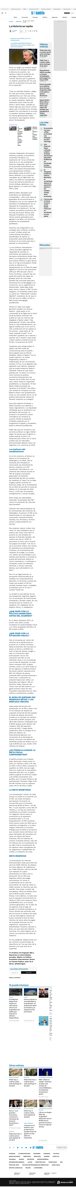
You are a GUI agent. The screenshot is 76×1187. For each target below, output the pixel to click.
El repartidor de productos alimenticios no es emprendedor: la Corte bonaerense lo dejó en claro (22, 136)
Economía (25, 17)
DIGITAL (17, 1173)
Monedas (42, 248)
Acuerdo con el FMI (33, 9)
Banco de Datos (14, 1156)
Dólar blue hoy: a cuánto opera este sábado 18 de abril (15, 1137)
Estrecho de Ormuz (15, 9)
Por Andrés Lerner (43, 1096)
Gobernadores (57, 9)
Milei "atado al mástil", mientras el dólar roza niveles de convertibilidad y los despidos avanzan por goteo (45, 1087)
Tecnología (52, 1162)
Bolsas (46, 248)
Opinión (64, 17)
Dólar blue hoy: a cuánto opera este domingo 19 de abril (45, 53)
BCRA (24, 9)
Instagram (17, 1147)
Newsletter (61, 1147)
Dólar (15, 17)
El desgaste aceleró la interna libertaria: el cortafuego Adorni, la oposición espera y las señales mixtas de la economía (48, 183)
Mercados (27, 1156)
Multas (28, 1168)
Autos (30, 1162)
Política (45, 17)
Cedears (57, 248)
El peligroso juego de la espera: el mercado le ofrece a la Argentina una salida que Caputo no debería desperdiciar (14, 1008)
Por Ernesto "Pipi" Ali (29, 1020)
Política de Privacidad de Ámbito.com (35, 1165)
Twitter (10, 1147)
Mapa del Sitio (14, 1165)
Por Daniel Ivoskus (51, 1013)
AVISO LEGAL (56, 1165)
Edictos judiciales (15, 1168)
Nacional (12, 1159)
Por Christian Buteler (14, 1020)
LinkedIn (22, 1147)
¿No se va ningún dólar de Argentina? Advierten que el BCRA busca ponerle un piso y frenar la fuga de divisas (45, 1119)
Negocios (55, 17)
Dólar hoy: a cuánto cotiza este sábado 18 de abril (29, 1114)
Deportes (30, 1159)
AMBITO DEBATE (50, 1173)
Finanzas (35, 17)
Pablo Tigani (14, 31)
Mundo (21, 1159)
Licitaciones (38, 1168)
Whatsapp (30, 1147)
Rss (61, 1162)
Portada (12, 1153)
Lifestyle (56, 1156)
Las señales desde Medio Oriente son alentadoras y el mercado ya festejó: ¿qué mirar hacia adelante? (22, 45)
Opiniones (19, 21)
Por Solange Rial (43, 1140)
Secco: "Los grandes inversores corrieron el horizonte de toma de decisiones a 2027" (14, 1118)
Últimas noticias (24, 1153)
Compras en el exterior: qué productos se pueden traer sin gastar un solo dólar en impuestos (30, 1131)
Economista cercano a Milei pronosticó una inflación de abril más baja (48, 135)
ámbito (11, 21)
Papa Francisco (67, 9)
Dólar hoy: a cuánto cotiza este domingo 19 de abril (45, 63)
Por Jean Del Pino (51, 1039)
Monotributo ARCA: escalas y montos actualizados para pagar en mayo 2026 (45, 75)
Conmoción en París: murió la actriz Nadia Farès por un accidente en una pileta (48, 207)
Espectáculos (40, 1162)
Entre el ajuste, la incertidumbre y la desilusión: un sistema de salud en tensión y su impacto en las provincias (30, 1005)
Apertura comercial (45, 9)
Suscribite (29, 972)
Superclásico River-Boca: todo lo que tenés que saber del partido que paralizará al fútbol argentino (45, 107)
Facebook (13, 1147)
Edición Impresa (42, 1159)
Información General (17, 1162)
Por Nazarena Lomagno (15, 1128)
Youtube (26, 1147)
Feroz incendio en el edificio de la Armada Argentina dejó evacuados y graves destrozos (45, 90)
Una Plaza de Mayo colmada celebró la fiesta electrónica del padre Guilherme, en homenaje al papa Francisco (48, 155)
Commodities (51, 248)
